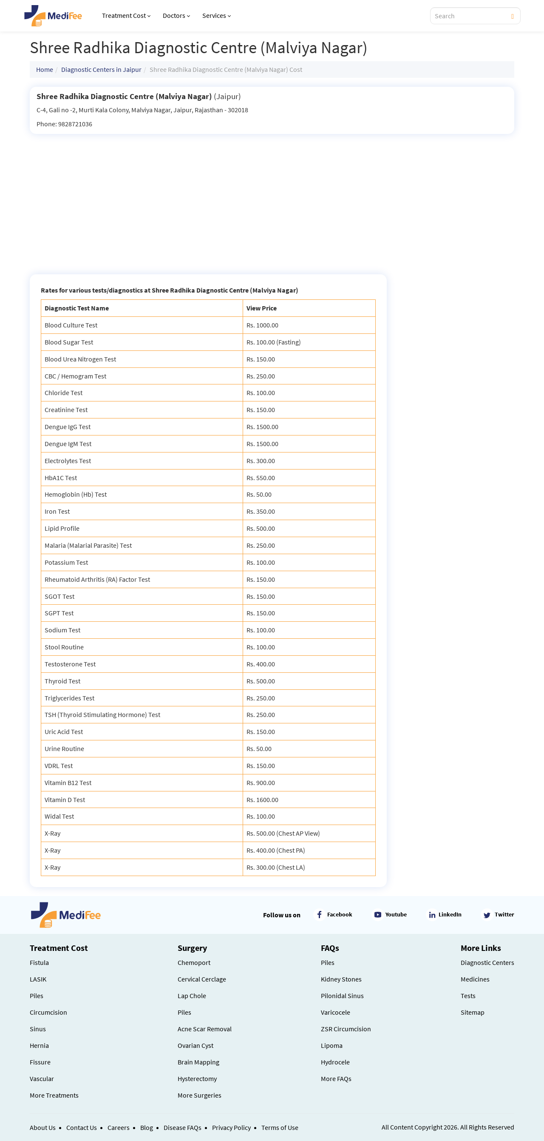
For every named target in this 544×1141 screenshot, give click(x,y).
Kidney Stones (341, 979)
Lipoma (332, 1045)
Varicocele (335, 1012)
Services (216, 15)
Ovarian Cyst (195, 1045)
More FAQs (336, 1078)
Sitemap (472, 1012)
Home (44, 69)
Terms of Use (279, 1127)
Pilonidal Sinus (342, 995)
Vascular (42, 1078)
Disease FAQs (182, 1127)
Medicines (475, 979)
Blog (146, 1127)
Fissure (40, 1062)
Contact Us (81, 1127)
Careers (119, 1127)
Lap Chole (192, 995)
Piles (36, 995)
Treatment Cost (126, 15)
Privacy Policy (231, 1127)
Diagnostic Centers (487, 962)
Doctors (176, 15)
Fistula (39, 962)
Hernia (39, 1045)
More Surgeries (199, 1095)
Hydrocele (335, 1062)
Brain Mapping (198, 1062)
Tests (468, 995)
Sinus (38, 1028)
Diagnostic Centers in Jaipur (101, 69)
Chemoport (194, 962)
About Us (43, 1127)
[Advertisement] (272, 197)
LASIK (38, 979)
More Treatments (54, 1095)
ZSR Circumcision (346, 1028)
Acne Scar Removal (205, 1028)
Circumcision (48, 1012)
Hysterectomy (197, 1078)
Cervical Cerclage (202, 979)
